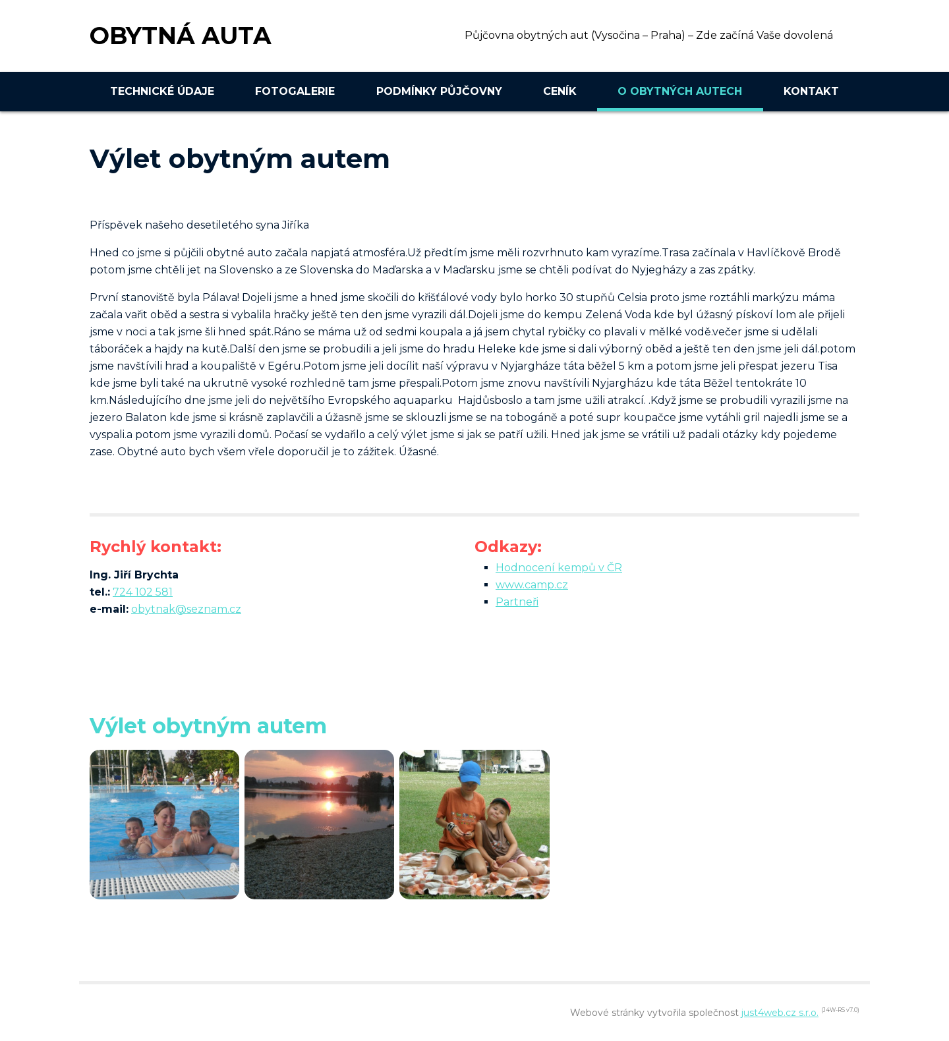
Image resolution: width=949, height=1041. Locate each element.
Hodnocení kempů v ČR (559, 567)
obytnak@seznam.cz (186, 609)
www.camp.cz (532, 584)
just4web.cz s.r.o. (780, 1013)
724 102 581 (143, 592)
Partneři (517, 602)
